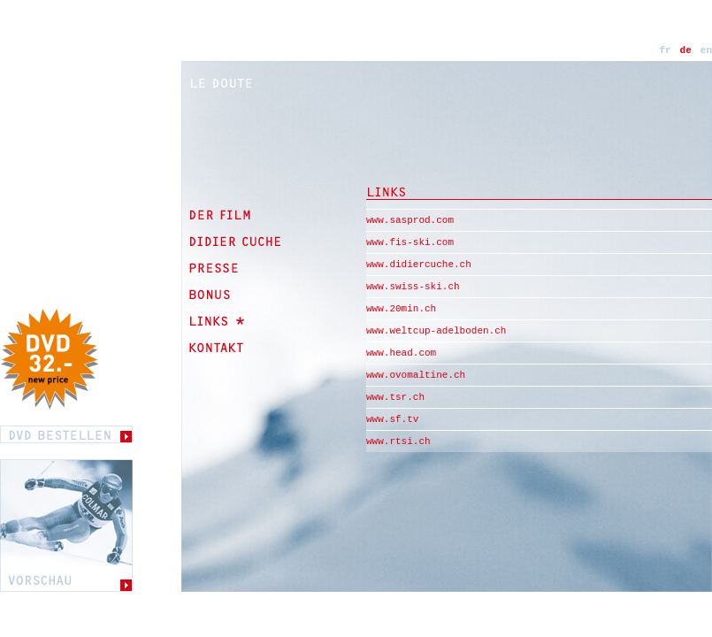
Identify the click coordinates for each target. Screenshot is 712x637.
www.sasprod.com (410, 220)
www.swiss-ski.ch (413, 286)
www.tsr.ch (395, 397)
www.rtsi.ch (398, 441)
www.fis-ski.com (410, 242)
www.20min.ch (401, 308)
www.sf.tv (392, 419)
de (686, 50)
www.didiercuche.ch (418, 264)
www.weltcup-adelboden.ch (436, 331)
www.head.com (401, 353)
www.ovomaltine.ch (415, 375)
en (706, 50)
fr (664, 50)
